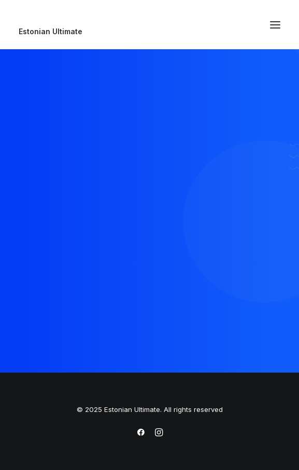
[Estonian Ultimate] (149, 31)
